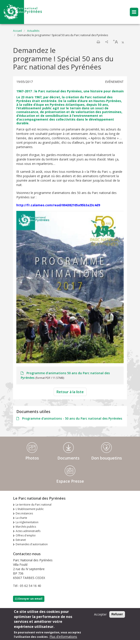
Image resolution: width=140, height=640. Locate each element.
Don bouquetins (106, 458)
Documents (68, 458)
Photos (32, 458)
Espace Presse (70, 481)
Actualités (33, 31)
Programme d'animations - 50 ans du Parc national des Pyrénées (71, 418)
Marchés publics (26, 526)
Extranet (21, 540)
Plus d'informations (63, 638)
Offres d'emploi (26, 535)
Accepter (100, 615)
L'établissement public (30, 509)
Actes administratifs (28, 531)
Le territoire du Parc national (33, 504)
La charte (21, 518)
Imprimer (98, 42)
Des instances (24, 513)
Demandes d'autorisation (32, 544)
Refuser (117, 615)
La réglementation (27, 522)
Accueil (17, 31)
